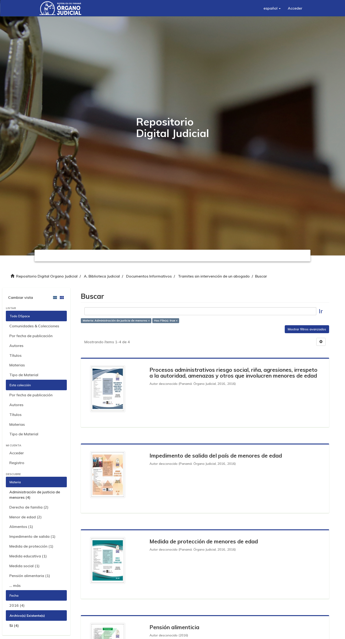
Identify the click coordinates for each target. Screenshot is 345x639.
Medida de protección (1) (31, 546)
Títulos (15, 355)
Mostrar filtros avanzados (307, 329)
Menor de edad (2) (25, 517)
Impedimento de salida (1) (32, 536)
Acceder (16, 453)
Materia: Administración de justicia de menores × (116, 320)
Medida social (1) (24, 565)
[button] (272, 8)
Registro (16, 462)
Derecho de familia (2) (28, 507)
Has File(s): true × (166, 320)
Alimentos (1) (21, 526)
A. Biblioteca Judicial (102, 276)
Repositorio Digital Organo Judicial (47, 276)
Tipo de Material (23, 374)
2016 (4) (17, 605)
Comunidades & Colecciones (34, 326)
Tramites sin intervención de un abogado (214, 276)
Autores (16, 345)
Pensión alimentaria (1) (29, 575)
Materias (17, 365)
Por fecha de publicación (31, 335)
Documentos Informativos (149, 276)
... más (15, 585)
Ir (321, 311)
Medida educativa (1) (28, 556)
